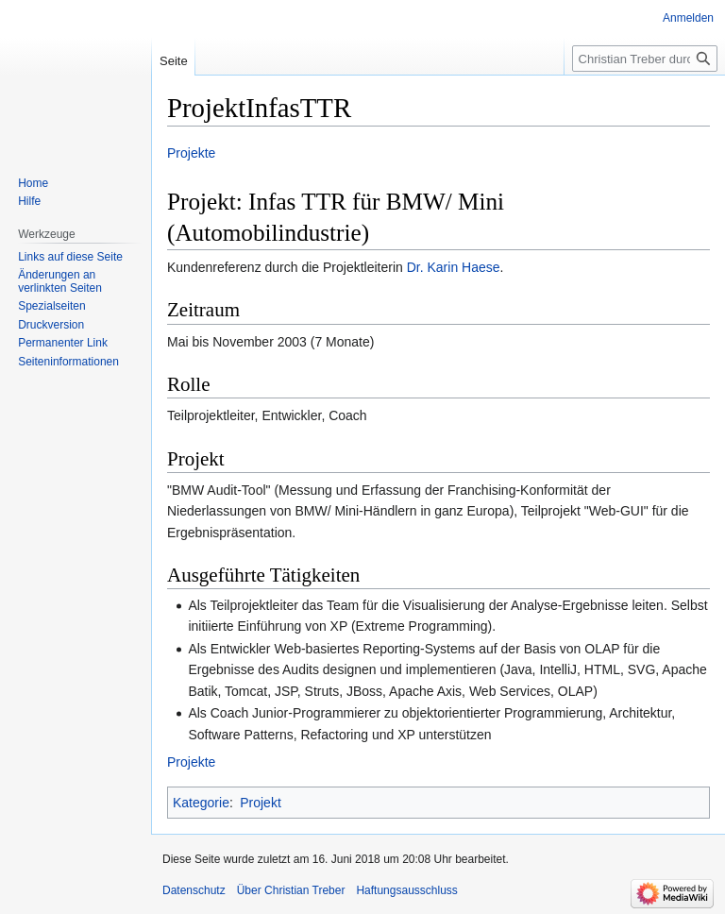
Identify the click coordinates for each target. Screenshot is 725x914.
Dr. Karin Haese (453, 267)
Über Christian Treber (291, 890)
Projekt (260, 802)
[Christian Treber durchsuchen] (644, 58)
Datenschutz (194, 890)
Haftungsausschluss (406, 890)
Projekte (191, 153)
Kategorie (201, 802)
